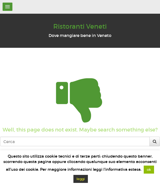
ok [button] (149, 169)
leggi (81, 179)
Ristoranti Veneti (80, 26)
